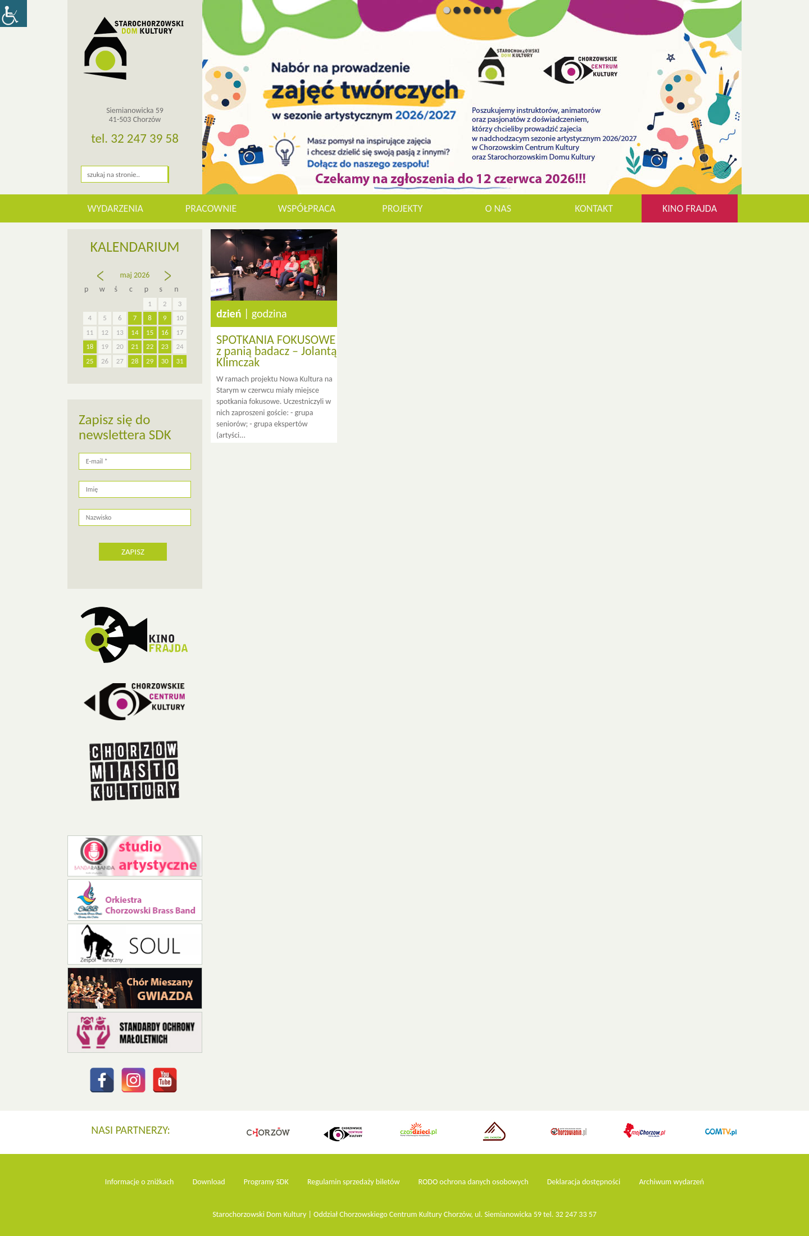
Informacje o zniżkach (139, 1182)
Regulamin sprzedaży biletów (353, 1182)
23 (165, 346)
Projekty (402, 208)
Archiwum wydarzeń (671, 1182)
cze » (169, 280)
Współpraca (307, 208)
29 (149, 361)
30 (165, 361)
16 (165, 332)
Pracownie (211, 208)
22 (149, 346)
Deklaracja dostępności (584, 1182)
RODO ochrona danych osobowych (474, 1182)
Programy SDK (266, 1182)
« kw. (102, 280)
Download (209, 1182)
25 (89, 361)
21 (134, 346)
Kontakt (594, 208)
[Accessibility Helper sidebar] (13, 13)
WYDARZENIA (115, 208)
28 (134, 361)
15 (149, 332)
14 (134, 332)
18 (89, 346)
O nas (498, 208)
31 (180, 361)
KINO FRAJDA (689, 208)
